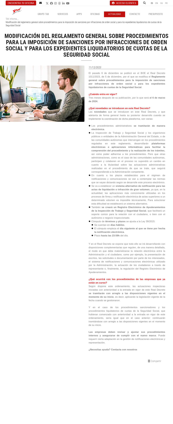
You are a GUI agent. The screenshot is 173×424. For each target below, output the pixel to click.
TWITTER (47, 3)
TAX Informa (11, 18)
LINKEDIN (63, 3)
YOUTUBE (68, 3)
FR (166, 3)
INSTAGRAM (56, 3)
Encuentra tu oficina (21, 3)
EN (156, 3)
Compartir (154, 361)
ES (152, 3)
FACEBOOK (52, 3)
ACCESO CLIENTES (124, 3)
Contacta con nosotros (124, 349)
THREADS (59, 3)
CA (161, 3)
